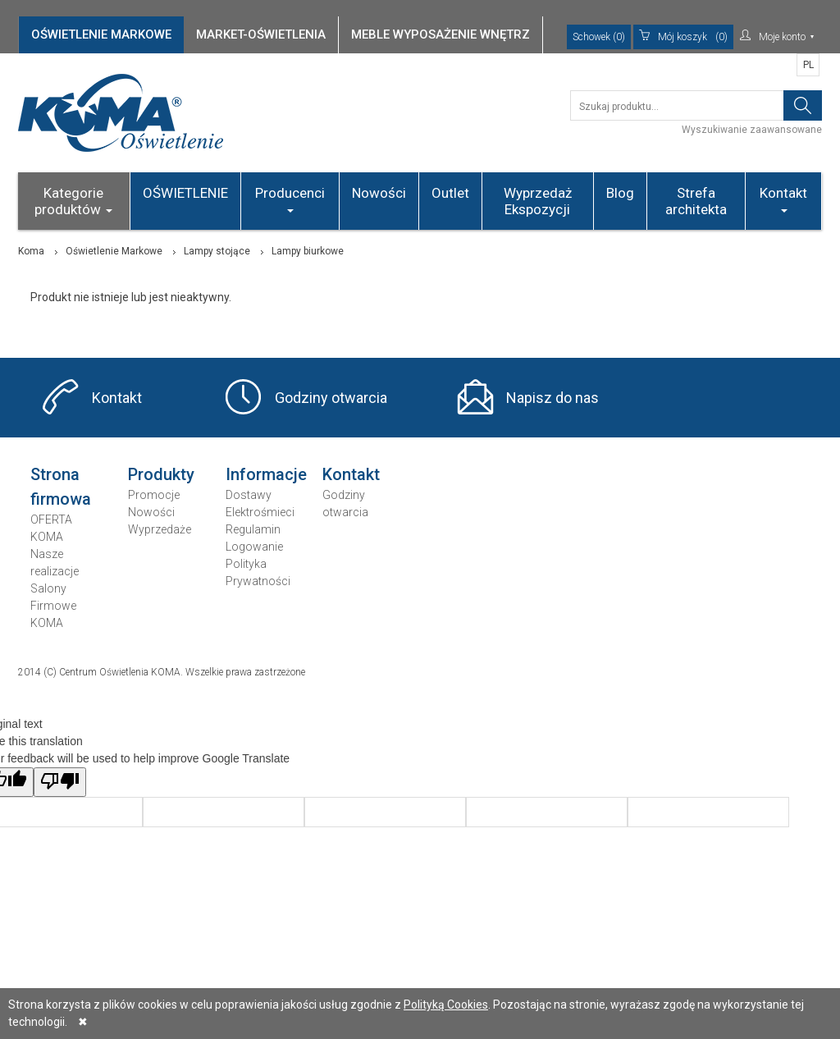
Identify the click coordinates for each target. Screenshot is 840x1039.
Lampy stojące (217, 251)
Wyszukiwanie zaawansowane (752, 129)
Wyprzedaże (159, 529)
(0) (683, 37)
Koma (31, 251)
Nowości (379, 193)
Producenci (290, 199)
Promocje (154, 494)
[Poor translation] (60, 782)
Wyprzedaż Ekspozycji (538, 201)
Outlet (450, 193)
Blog (620, 193)
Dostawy (249, 494)
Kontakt (783, 199)
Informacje (266, 474)
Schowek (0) (599, 37)
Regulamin (253, 529)
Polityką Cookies (446, 1004)
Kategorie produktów (73, 201)
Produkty (161, 474)
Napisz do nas (552, 397)
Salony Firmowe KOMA (53, 605)
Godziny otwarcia (331, 397)
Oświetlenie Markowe (114, 251)
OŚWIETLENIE (185, 193)
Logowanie (254, 546)
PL (808, 65)
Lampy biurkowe (308, 251)
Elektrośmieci (260, 512)
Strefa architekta (696, 201)
